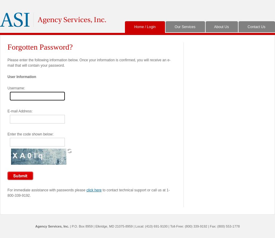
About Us (221, 27)
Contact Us (256, 27)
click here (94, 190)
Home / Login (144, 27)
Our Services (185, 27)
